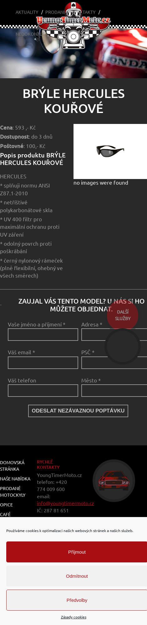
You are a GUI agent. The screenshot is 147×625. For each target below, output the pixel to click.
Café (5, 514)
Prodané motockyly (12, 492)
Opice (6, 504)
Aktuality (27, 12)
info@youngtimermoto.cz (65, 503)
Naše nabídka (15, 478)
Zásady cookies (73, 617)
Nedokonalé (30, 34)
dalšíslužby (122, 315)
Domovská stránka (12, 466)
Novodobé (28, 27)
